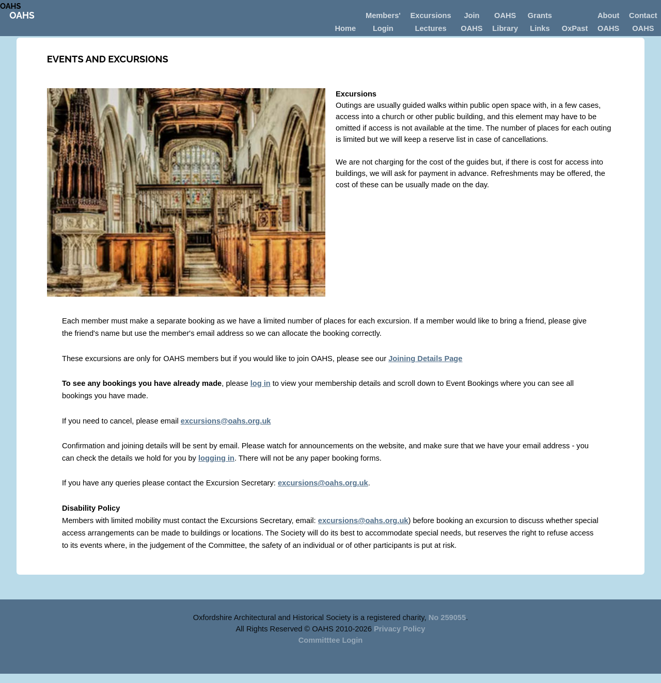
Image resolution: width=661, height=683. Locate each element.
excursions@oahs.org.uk (226, 421)
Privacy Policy (399, 629)
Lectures (430, 28)
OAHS (10, 6)
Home (345, 28)
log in (260, 383)
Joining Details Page (425, 358)
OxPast (575, 28)
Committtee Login (330, 640)
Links (539, 28)
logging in (216, 458)
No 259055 (447, 617)
